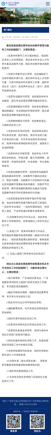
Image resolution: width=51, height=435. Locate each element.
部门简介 (34, 37)
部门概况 (25, 37)
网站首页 (16, 37)
